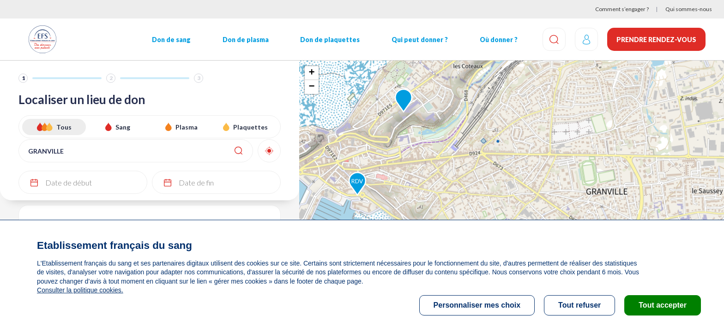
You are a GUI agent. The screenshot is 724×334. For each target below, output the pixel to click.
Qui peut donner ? (420, 39)
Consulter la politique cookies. (80, 290)
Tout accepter (663, 305)
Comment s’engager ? (622, 9)
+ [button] (311, 73)
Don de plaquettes (330, 39)
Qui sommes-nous (688, 9)
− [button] (311, 87)
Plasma (186, 127)
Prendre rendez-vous (656, 39)
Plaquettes (250, 127)
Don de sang (171, 39)
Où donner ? (499, 39)
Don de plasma (246, 39)
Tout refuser (579, 305)
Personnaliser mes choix (477, 305)
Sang (122, 127)
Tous (64, 127)
